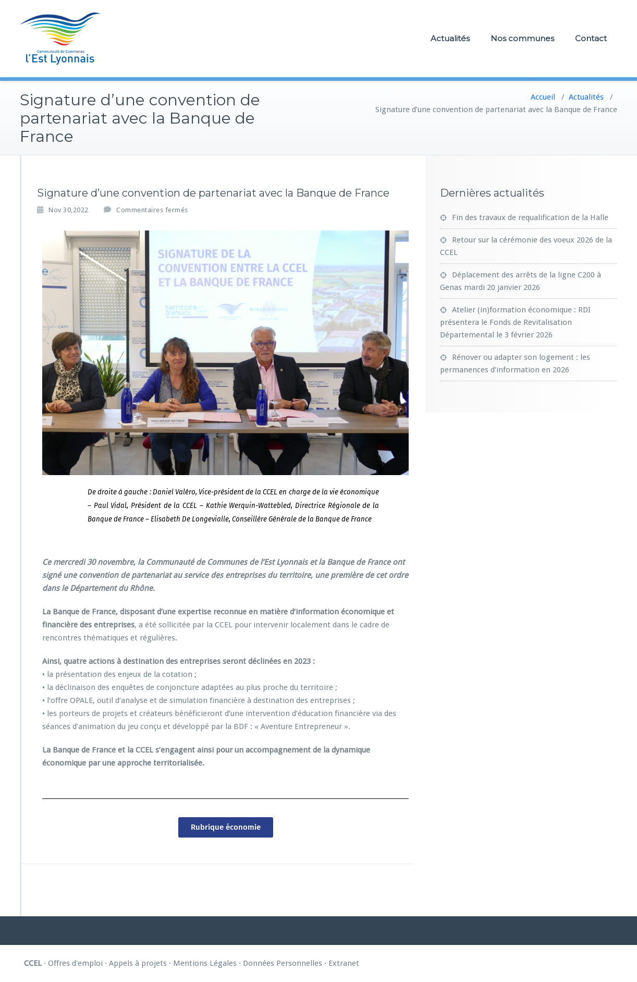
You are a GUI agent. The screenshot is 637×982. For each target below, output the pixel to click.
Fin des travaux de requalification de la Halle (530, 217)
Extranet (343, 963)
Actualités (450, 38)
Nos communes (522, 38)
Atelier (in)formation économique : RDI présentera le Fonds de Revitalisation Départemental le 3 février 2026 (515, 322)
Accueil (543, 97)
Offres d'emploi (75, 963)
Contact (591, 38)
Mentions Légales (205, 963)
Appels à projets (138, 963)
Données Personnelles (282, 963)
